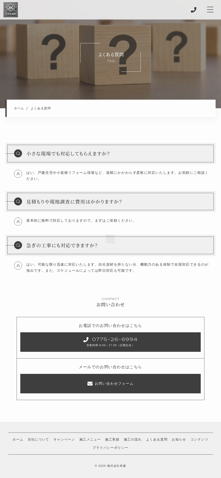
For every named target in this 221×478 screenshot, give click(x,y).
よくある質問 (157, 439)
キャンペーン (64, 439)
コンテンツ (199, 439)
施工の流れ (133, 439)
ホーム (18, 439)
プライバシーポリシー (110, 447)
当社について (38, 439)
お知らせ (179, 439)
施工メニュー (90, 439)
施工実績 (112, 439)
